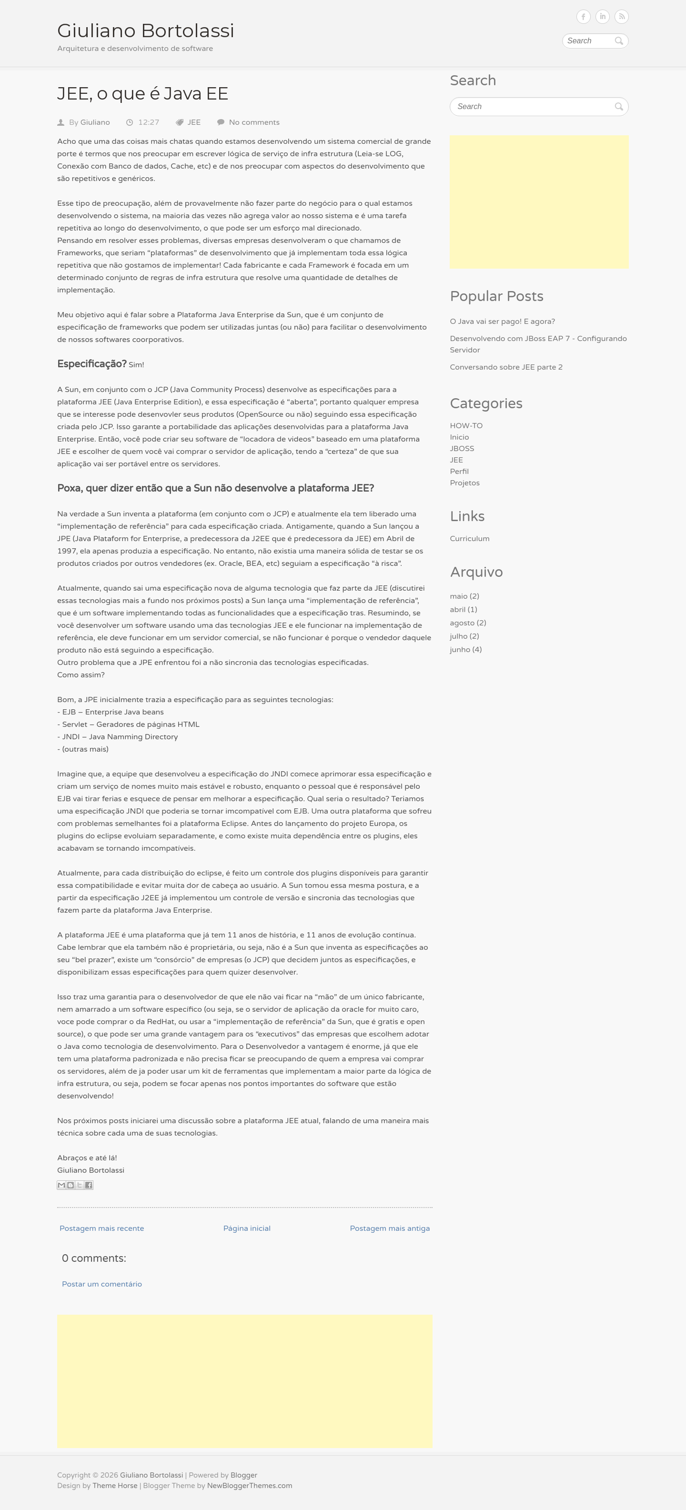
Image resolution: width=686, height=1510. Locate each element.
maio (458, 596)
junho (460, 649)
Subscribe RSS (622, 17)
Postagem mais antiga (390, 1228)
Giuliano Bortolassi (145, 30)
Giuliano (95, 122)
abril (457, 609)
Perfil (459, 471)
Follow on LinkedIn (602, 17)
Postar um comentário (102, 1284)
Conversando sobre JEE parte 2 (506, 367)
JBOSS (462, 448)
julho (458, 636)
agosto (462, 623)
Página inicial (247, 1228)
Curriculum (470, 539)
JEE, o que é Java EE (143, 93)
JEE (194, 122)
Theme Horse (115, 1485)
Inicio (459, 437)
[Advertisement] (245, 1381)
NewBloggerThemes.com (250, 1485)
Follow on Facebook (583, 17)
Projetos (465, 483)
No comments (254, 122)
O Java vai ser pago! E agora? (502, 321)
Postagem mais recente (102, 1228)
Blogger (244, 1475)
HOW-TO (466, 426)
